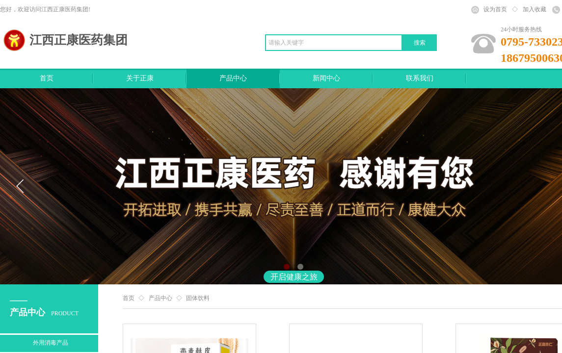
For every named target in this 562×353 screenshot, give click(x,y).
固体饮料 (198, 298)
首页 (47, 78)
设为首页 (495, 9)
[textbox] (333, 42)
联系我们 (419, 78)
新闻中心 (326, 78)
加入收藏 (534, 9)
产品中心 (233, 78)
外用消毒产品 (50, 342)
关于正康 (140, 78)
